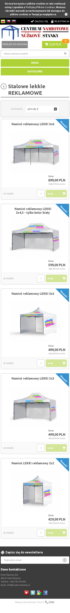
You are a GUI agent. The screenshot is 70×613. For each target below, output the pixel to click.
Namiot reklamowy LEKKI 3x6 (33, 124)
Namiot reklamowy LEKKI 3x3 (33, 293)
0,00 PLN (55, 44)
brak (50, 193)
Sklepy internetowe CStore (29, 602)
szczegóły (8, 193)
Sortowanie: (17, 109)
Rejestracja (62, 21)
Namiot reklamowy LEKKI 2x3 (33, 378)
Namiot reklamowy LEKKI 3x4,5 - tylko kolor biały (33, 210)
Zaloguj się (41, 21)
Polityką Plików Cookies (40, 7)
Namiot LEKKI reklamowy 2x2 (33, 463)
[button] (42, 109)
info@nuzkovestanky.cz (18, 585)
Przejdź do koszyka (15, 44)
